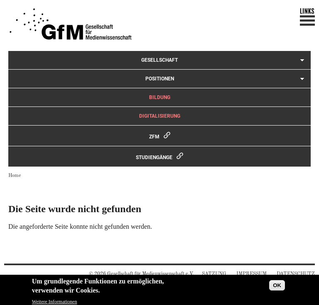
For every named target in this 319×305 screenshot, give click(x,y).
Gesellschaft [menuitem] (159, 60)
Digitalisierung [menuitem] (159, 116)
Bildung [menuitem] (159, 97)
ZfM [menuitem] (154, 137)
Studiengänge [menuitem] (154, 157)
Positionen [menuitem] (159, 79)
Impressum (251, 273)
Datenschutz (296, 273)
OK (277, 287)
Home (14, 175)
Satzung (214, 273)
